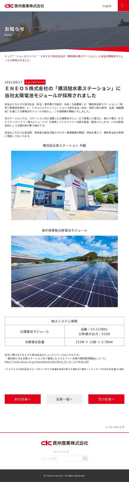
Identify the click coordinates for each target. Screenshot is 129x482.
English (107, 5)
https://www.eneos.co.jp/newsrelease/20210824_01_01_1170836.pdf (47, 361)
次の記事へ (106, 399)
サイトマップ (61, 451)
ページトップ (116, 427)
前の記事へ (23, 399)
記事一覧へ (64, 399)
